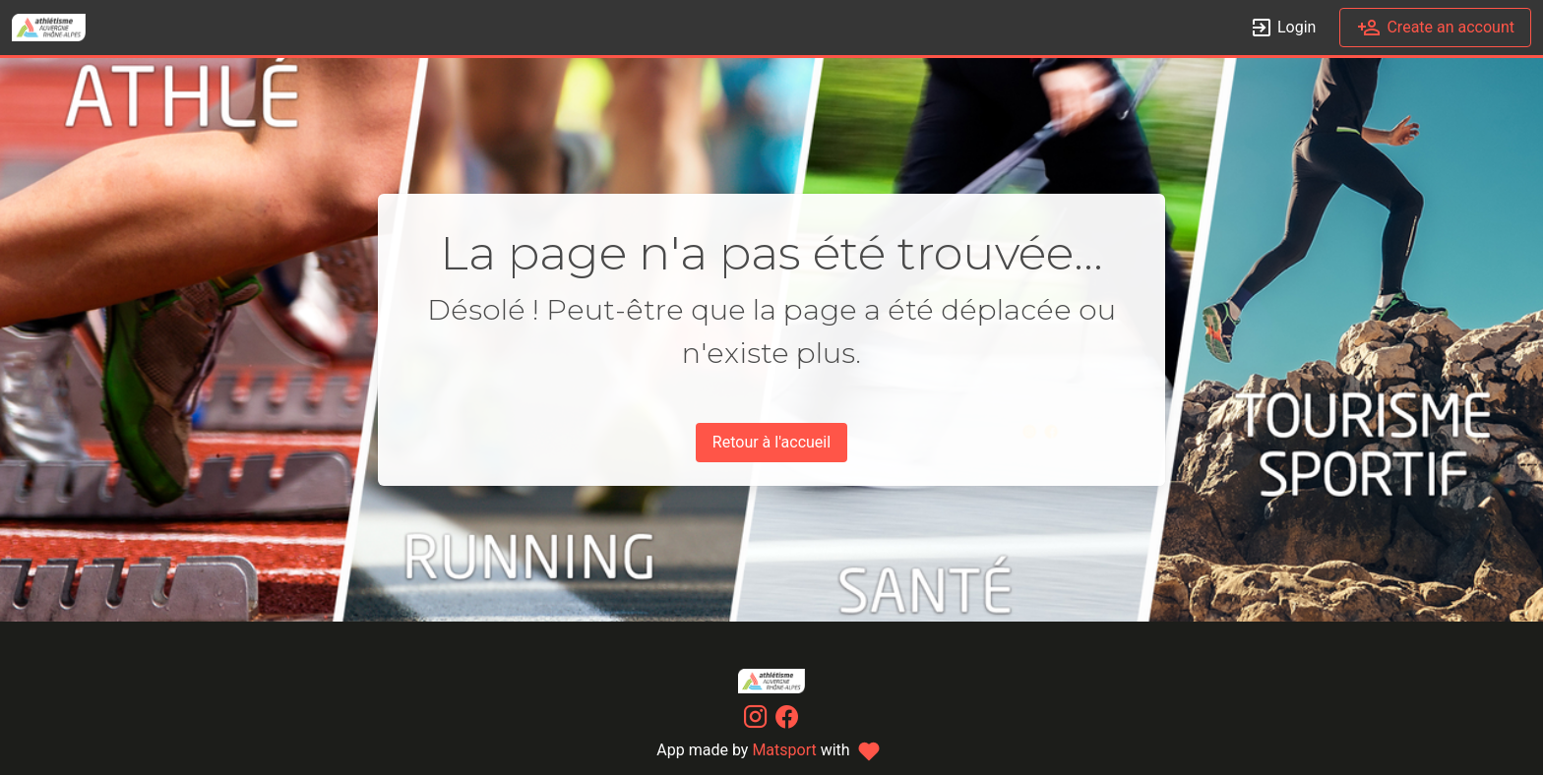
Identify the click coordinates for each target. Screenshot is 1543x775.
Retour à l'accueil (771, 442)
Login (1283, 28)
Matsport (784, 750)
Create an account (1435, 28)
